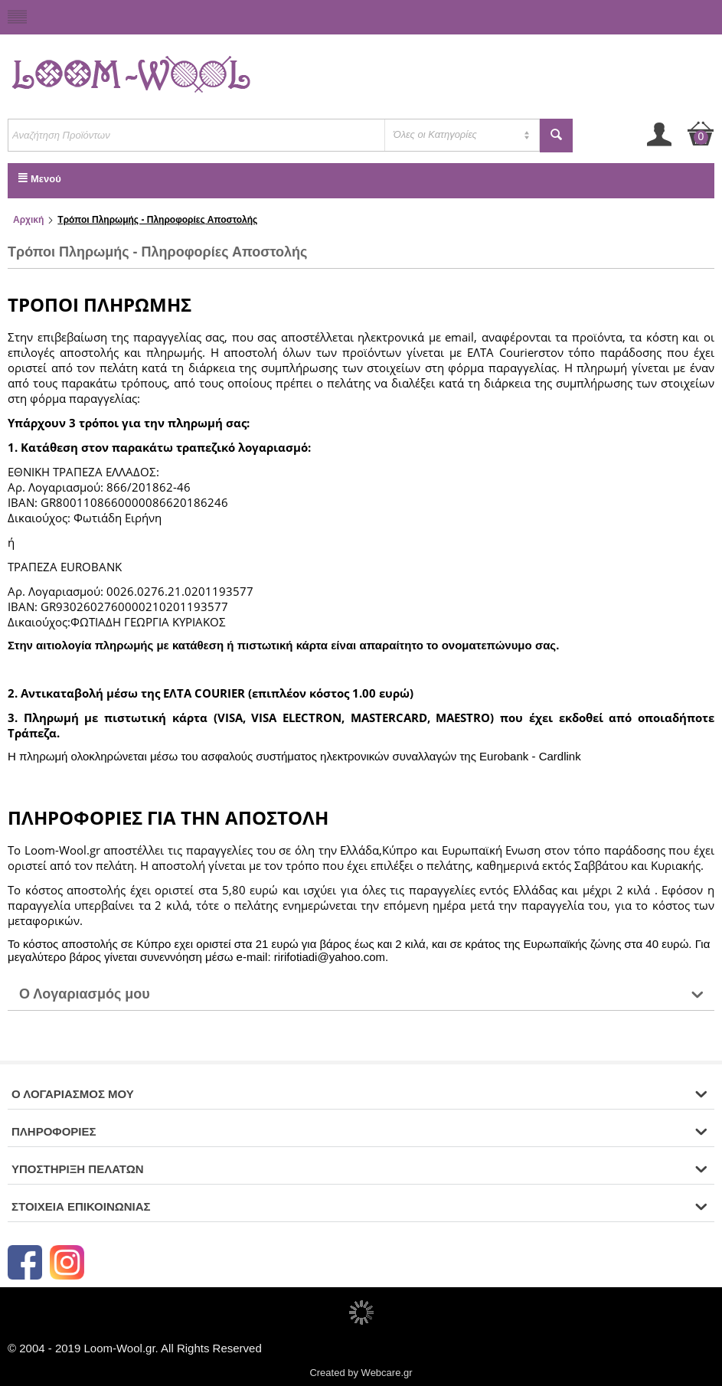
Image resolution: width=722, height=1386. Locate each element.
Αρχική (28, 219)
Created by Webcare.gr (360, 1372)
